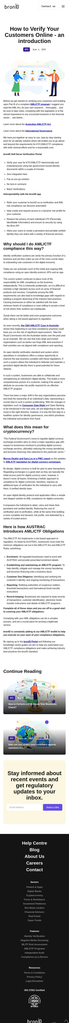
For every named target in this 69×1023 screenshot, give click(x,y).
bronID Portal (31, 641)
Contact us (48, 6)
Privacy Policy (34, 977)
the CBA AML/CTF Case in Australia (40, 325)
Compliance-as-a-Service (34, 957)
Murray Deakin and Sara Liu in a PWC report (26, 458)
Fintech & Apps (34, 887)
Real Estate (34, 916)
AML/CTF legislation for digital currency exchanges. (33, 462)
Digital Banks (34, 891)
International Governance (38, 131)
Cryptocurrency (34, 895)
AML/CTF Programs (34, 948)
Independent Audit (34, 953)
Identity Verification (34, 936)
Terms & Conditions (34, 973)
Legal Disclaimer (34, 981)
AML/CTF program (40, 104)
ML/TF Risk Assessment (34, 944)
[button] (63, 6)
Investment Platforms (34, 904)
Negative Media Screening (34, 940)
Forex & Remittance (34, 899)
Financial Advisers (34, 912)
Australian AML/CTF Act (38, 124)
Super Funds (34, 920)
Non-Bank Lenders (34, 908)
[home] (11, 6)
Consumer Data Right (34, 405)
